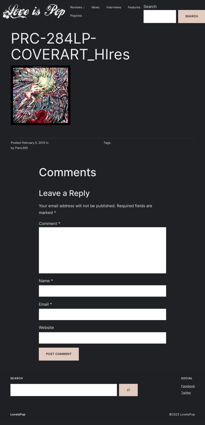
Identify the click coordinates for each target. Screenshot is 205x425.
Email (45, 304)
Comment (49, 223)
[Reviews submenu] (84, 7)
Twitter (186, 393)
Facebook (188, 386)
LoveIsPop (17, 414)
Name (46, 280)
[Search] (128, 390)
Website (46, 327)
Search (150, 6)
